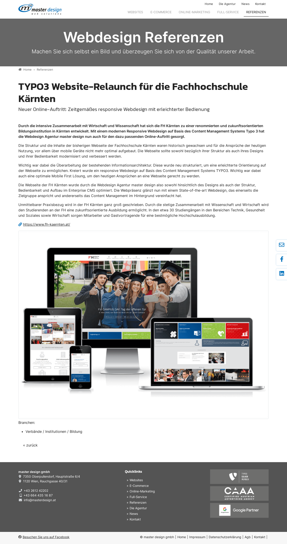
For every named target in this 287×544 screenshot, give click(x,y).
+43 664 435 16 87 (38, 495)
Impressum (197, 537)
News (245, 4)
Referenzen (256, 12)
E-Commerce (161, 12)
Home (209, 4)
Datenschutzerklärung (225, 537)
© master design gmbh (157, 537)
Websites (135, 12)
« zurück (30, 445)
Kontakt (260, 4)
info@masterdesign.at (40, 500)
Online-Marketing (194, 12)
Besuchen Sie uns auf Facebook (44, 537)
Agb (248, 537)
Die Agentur (227, 4)
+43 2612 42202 (36, 490)
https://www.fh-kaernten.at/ (46, 224)
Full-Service (228, 12)
